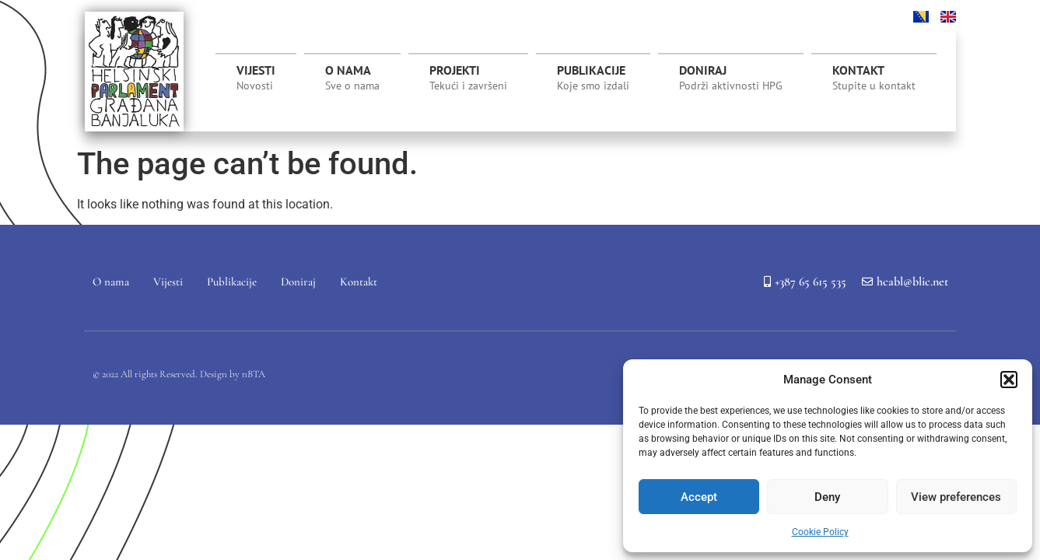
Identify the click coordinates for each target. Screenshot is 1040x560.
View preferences (956, 497)
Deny (827, 497)
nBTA (253, 374)
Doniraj (731, 77)
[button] (1009, 379)
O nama (352, 77)
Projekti (468, 81)
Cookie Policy (820, 532)
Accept (699, 497)
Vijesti (255, 77)
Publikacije (593, 77)
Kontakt (874, 77)
